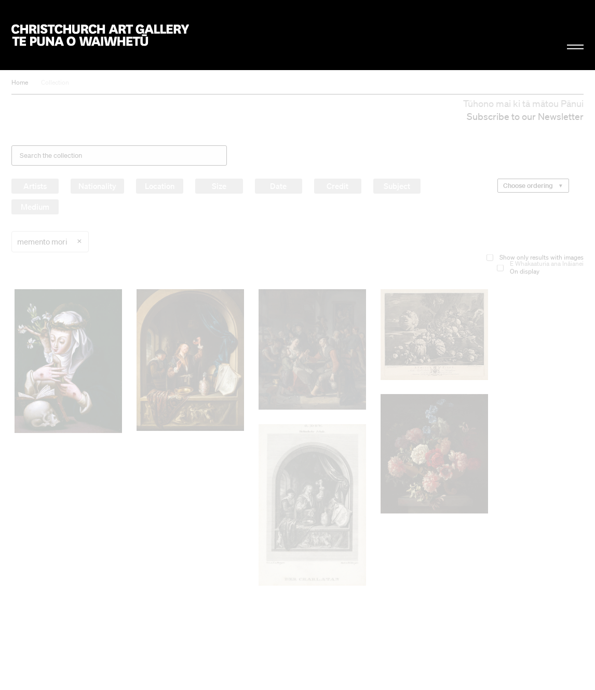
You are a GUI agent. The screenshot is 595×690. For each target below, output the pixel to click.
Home (19, 82)
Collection (55, 82)
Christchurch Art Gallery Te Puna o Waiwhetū (100, 35)
